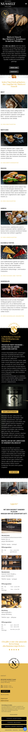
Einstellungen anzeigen (14, 726)
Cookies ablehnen (14, 722)
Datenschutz (15, 729)
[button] (26, 4)
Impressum (21, 729)
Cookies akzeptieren (14, 718)
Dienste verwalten (13, 714)
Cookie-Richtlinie (8, 729)
